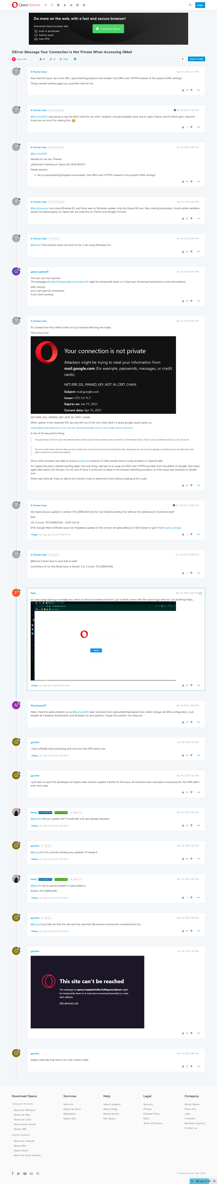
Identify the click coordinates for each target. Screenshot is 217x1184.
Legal (147, 1096)
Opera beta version (25, 1124)
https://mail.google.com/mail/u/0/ (69, 281)
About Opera (192, 1104)
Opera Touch (21, 1150)
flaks (33, 593)
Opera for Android (24, 1141)
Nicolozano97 (38, 705)
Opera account (72, 1109)
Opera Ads (69, 1118)
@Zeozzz (54, 239)
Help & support (112, 1104)
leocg (34, 812)
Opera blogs (110, 1109)
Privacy (147, 1109)
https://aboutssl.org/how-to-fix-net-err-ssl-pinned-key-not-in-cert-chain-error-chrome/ (82, 427)
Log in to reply (196, 59)
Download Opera (110, 28)
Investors (190, 1118)
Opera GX (22, 59)
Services (69, 1096)
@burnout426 (56, 110)
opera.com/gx (172, 527)
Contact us (191, 1128)
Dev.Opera (109, 1118)
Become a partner (195, 1123)
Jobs (187, 1113)
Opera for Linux (22, 1119)
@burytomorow (56, 202)
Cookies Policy (151, 1113)
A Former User (39, 71)
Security (148, 1104)
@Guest (53, 555)
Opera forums (111, 1113)
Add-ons (68, 1104)
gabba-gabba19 (39, 271)
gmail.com (83, 460)
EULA (146, 1118)
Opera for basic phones (27, 1155)
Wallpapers (69, 1113)
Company (192, 1096)
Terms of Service (152, 1123)
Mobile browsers (21, 1135)
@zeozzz (36, 244)
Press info (190, 1109)
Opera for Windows (24, 1110)
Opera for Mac (22, 1114)
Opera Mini (20, 1145)
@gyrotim (76, 812)
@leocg (46, 846)
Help (106, 1096)
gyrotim (35, 742)
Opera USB (20, 1129)
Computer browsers (22, 1103)
